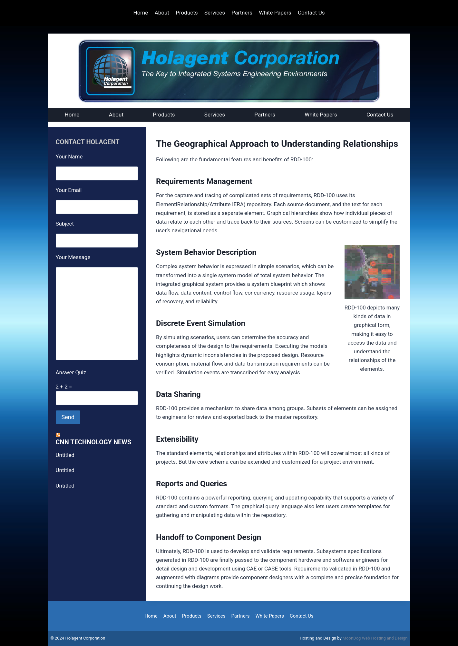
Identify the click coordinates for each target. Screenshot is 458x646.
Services (214, 12)
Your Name (69, 156)
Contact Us (311, 12)
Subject (65, 223)
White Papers (275, 12)
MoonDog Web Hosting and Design (375, 638)
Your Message (73, 257)
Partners (241, 12)
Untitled (65, 455)
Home (140, 12)
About (162, 12)
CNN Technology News (94, 442)
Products (187, 12)
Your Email (69, 190)
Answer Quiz (71, 372)
